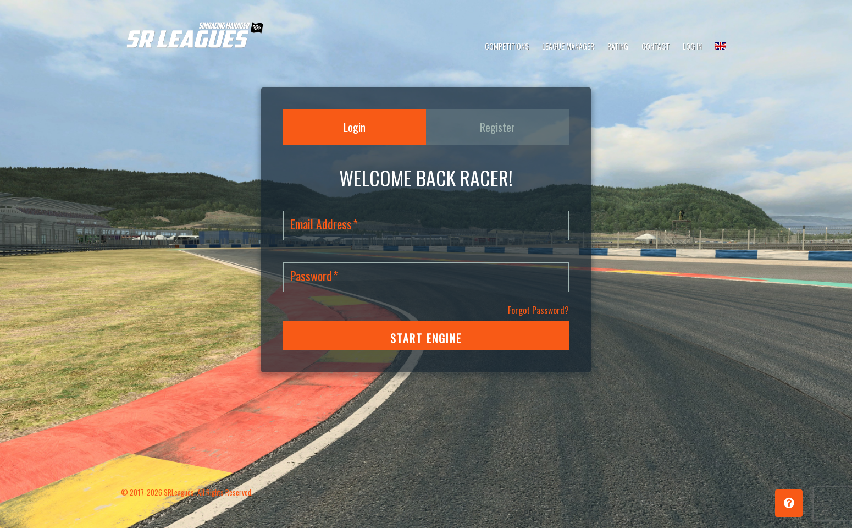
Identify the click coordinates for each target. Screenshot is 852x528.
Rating (617, 46)
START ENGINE (426, 338)
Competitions (507, 46)
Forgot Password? (538, 310)
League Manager (568, 46)
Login (355, 127)
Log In (692, 46)
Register (497, 127)
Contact (655, 46)
